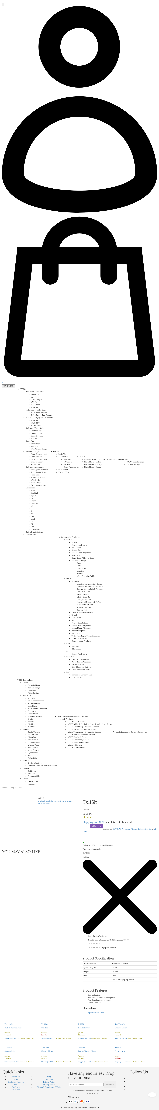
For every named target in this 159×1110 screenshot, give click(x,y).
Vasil (33, 519)
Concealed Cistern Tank (81, 675)
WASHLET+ (35, 407)
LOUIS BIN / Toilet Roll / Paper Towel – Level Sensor (90, 724)
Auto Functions (34, 703)
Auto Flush (32, 706)
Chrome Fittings (133, 464)
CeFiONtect (32, 690)
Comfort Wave (34, 742)
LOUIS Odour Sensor (76, 721)
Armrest (80, 573)
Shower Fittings (32, 451)
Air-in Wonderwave (36, 701)
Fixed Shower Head (39, 454)
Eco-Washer (36, 425)
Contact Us (142, 732)
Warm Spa (32, 737)
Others (25, 779)
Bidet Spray (35, 482)
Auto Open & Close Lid (37, 708)
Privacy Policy (49, 1084)
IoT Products (67, 719)
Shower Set (35, 464)
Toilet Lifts (81, 568)
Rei (32, 511)
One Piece (35, 397)
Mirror (79, 566)
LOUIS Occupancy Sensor (78, 740)
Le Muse (34, 503)
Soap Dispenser (78, 664)
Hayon (33, 501)
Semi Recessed (37, 436)
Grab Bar (80, 571)
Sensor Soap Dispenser (81, 553)
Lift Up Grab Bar (83, 597)
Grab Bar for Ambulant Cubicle (89, 586)
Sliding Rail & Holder (39, 469)
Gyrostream (33, 753)
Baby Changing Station (81, 667)
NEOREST (35, 394)
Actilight (31, 698)
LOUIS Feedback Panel (77, 737)
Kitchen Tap (31, 534)
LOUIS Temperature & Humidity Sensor (84, 732)
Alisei (33, 490)
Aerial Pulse (32, 747)
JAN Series (68, 459)
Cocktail (34, 493)
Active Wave (33, 740)
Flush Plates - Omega (93, 464)
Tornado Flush (34, 685)
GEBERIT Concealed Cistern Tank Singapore (102, 459)
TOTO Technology (25, 680)
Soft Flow (32, 773)
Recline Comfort (34, 763)
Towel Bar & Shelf (38, 477)
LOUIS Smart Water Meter (79, 742)
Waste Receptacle (78, 630)
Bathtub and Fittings (34, 532)
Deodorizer (32, 711)
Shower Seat (82, 610)
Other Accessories (38, 485)
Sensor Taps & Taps (79, 623)
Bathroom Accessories (35, 467)
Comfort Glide (34, 776)
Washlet (31, 724)
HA (32, 498)
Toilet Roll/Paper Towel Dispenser (86, 636)
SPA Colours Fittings (135, 462)
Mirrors (67, 464)
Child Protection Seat (80, 669)
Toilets (25, 682)
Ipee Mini (75, 646)
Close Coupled (37, 399)
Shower (25, 729)
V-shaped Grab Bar (85, 605)
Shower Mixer (37, 462)
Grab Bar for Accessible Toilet (89, 584)
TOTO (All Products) (121, 829)
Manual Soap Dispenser (81, 628)
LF (32, 506)
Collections (30, 488)
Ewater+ (31, 719)
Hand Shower (36, 456)
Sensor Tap (76, 550)
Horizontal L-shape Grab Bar (89, 602)
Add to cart (96, 826)
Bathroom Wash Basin (35, 428)
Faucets (25, 768)
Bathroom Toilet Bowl (35, 392)
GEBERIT (83, 456)
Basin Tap (30, 441)
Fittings (11, 787)
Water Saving (33, 693)
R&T (68, 672)
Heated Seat (33, 714)
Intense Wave (33, 745)
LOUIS (56, 451)
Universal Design (78, 560)
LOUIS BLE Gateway (76, 747)
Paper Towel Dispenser (81, 662)
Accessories (63, 456)
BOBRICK (70, 656)
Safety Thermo (34, 732)
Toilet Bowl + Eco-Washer (42, 415)
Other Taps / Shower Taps (82, 558)
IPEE (68, 643)
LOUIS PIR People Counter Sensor (82, 729)
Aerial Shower (33, 750)
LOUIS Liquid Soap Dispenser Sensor (83, 727)
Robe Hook (35, 475)
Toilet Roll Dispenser (80, 659)
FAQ (49, 1077)
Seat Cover (76, 617)
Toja (32, 514)
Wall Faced (35, 405)
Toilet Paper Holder (39, 472)
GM (32, 527)
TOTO (23, 389)
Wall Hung (35, 402)
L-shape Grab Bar (84, 599)
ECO (68, 651)
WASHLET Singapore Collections (39, 417)
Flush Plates (76, 677)
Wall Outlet (35, 480)
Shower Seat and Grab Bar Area (90, 589)
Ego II (33, 495)
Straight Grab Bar (84, 607)
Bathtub (25, 760)
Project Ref (117, 732)
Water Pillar (33, 758)
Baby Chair (76, 555)
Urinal (74, 542)
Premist (31, 721)
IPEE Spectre (76, 649)
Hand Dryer (76, 547)
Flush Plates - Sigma (92, 462)
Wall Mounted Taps (39, 449)
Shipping (49, 1079)
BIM (16, 1084)
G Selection (36, 529)
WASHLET (35, 420)
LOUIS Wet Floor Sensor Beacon (81, 734)
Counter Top (36, 430)
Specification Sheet (96, 1012)
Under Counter (37, 433)
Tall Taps (34, 446)
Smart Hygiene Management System (72, 716)
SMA (30, 755)
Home (4, 787)
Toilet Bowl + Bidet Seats (36, 410)
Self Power (32, 771)
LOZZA (34, 508)
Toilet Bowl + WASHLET (41, 412)
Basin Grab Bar (83, 594)
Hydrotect (32, 784)
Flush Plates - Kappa (92, 467)
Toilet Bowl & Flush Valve (81, 612)
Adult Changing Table (86, 576)
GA (32, 521)
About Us (16, 1077)
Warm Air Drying (35, 716)
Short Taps (35, 443)
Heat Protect (33, 734)
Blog (16, 1079)
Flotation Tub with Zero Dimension (42, 766)
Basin (79, 563)
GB (32, 524)
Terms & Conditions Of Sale (49, 1087)
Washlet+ (31, 727)
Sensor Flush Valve (79, 545)
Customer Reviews (130, 732)
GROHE (124, 459)
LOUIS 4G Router (75, 745)
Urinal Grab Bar (83, 592)
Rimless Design (34, 688)
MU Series (68, 462)
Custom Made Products (81, 641)
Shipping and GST (93, 822)
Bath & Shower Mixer (40, 459)
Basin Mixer (147, 829)
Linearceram (33, 781)
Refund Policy (49, 1082)
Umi (32, 516)
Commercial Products (70, 537)
